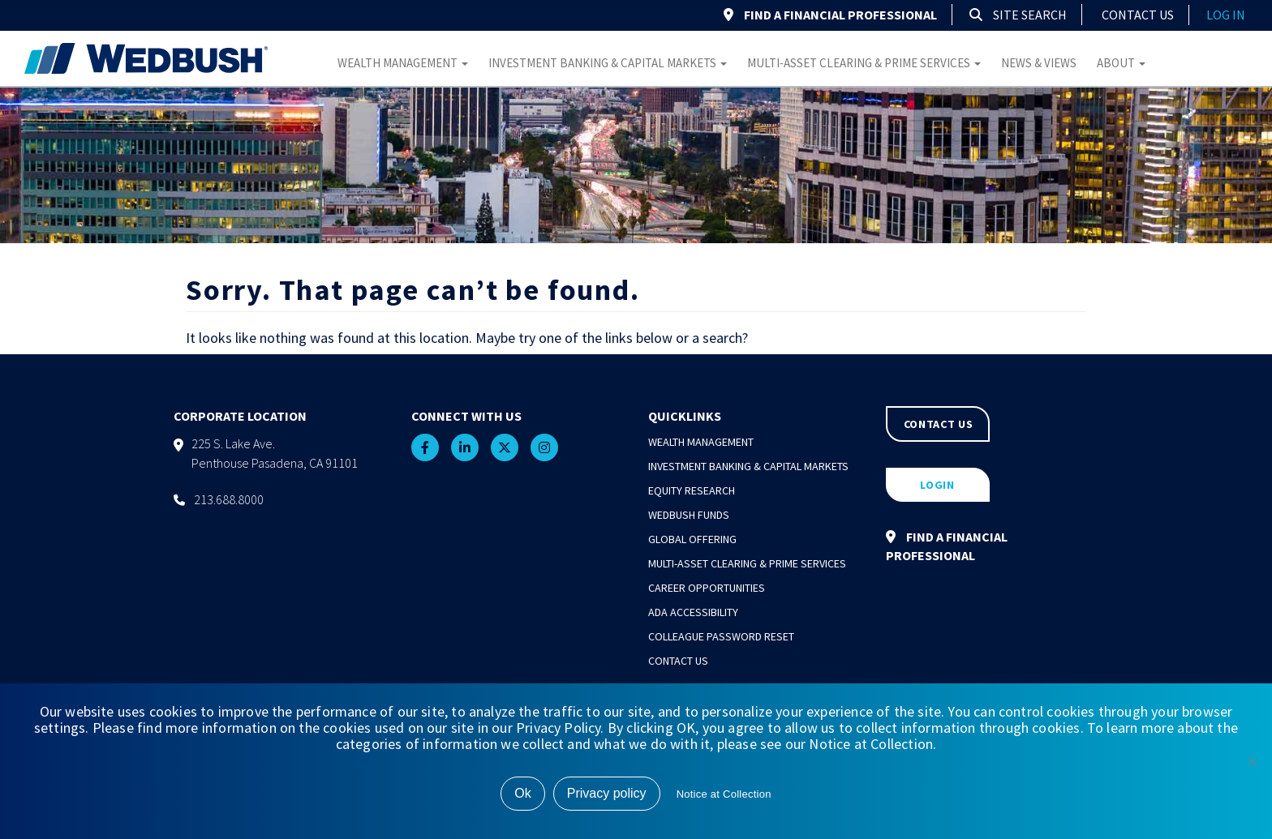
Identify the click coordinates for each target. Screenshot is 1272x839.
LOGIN (937, 484)
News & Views (1038, 63)
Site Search (1018, 14)
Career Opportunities (706, 587)
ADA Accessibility (693, 612)
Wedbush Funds (688, 514)
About (1121, 63)
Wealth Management (402, 63)
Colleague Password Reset (721, 636)
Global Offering (692, 539)
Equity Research (691, 490)
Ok (522, 793)
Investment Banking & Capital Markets (607, 63)
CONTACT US (938, 424)
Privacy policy (607, 793)
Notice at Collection (724, 794)
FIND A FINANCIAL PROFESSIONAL (830, 14)
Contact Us (1138, 14)
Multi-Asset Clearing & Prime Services (864, 63)
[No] (1252, 761)
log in (1225, 14)
